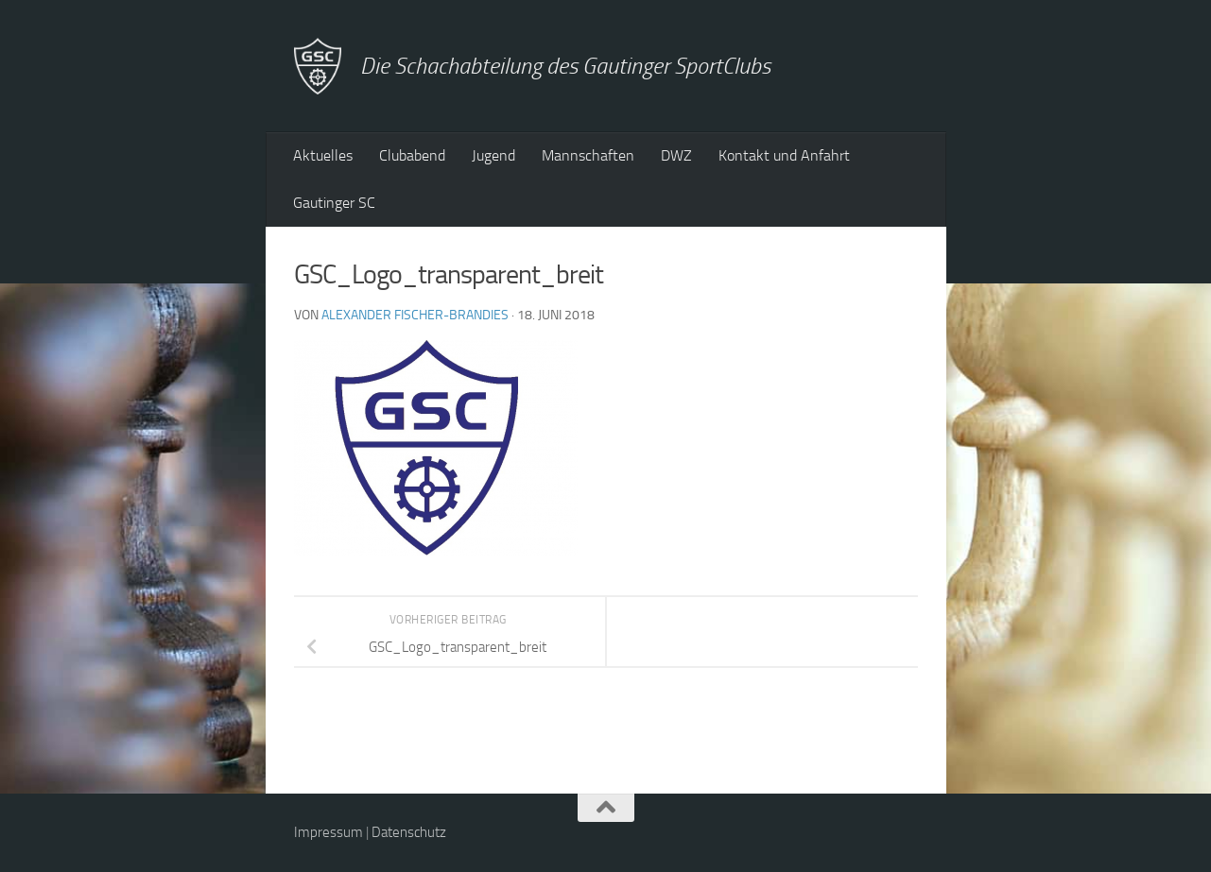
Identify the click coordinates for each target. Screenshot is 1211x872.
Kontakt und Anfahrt (784, 155)
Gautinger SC (334, 203)
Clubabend (412, 155)
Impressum (328, 832)
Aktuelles (323, 155)
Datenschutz (409, 832)
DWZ (676, 155)
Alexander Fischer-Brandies (415, 315)
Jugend (493, 155)
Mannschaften (588, 155)
